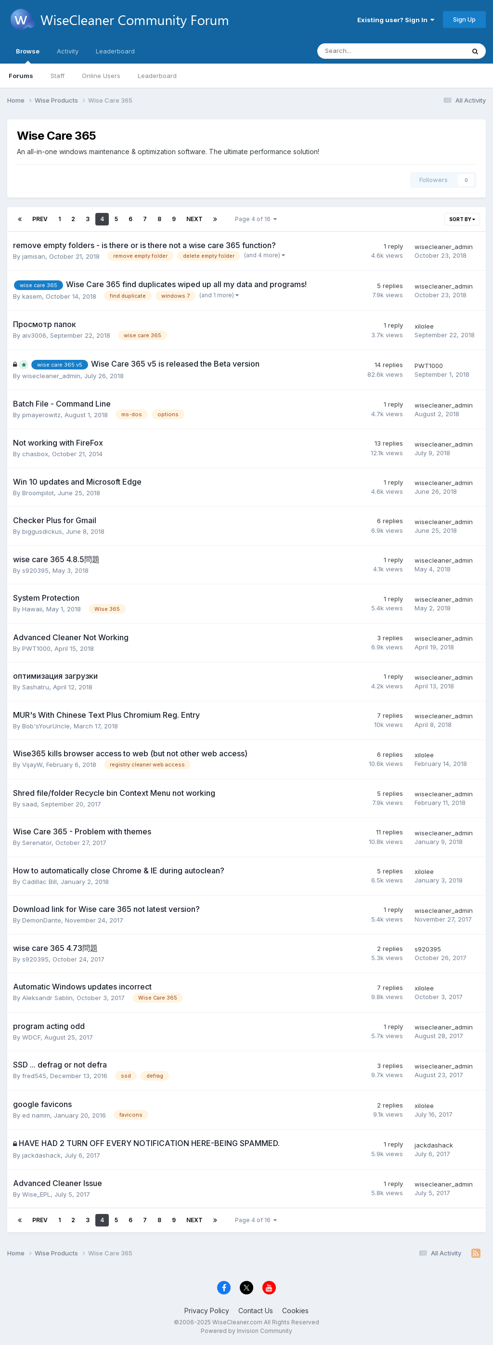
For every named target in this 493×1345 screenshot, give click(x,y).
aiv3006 (34, 335)
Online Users (101, 75)
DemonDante (41, 920)
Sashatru (35, 687)
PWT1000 (429, 365)
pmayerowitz (41, 415)
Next (194, 219)
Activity (67, 51)
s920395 (35, 570)
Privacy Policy (206, 1310)
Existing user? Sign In (395, 20)
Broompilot (38, 493)
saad (29, 804)
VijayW (32, 764)
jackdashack (41, 1155)
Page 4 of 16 (256, 219)
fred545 (34, 1076)
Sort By (462, 219)
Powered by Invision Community (246, 1330)
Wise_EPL (36, 1194)
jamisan (33, 256)
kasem (32, 296)
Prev (40, 219)
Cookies (295, 1310)
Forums (21, 75)
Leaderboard (157, 75)
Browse (27, 55)
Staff (58, 75)
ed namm (36, 1115)
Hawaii (32, 609)
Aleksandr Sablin (47, 998)
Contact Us (255, 1310)
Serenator (37, 842)
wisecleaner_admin (444, 247)
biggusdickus (42, 531)
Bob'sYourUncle (46, 726)
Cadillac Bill (39, 881)
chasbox (35, 454)
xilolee (424, 326)
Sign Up (464, 19)
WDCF (31, 1037)
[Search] (365, 51)
